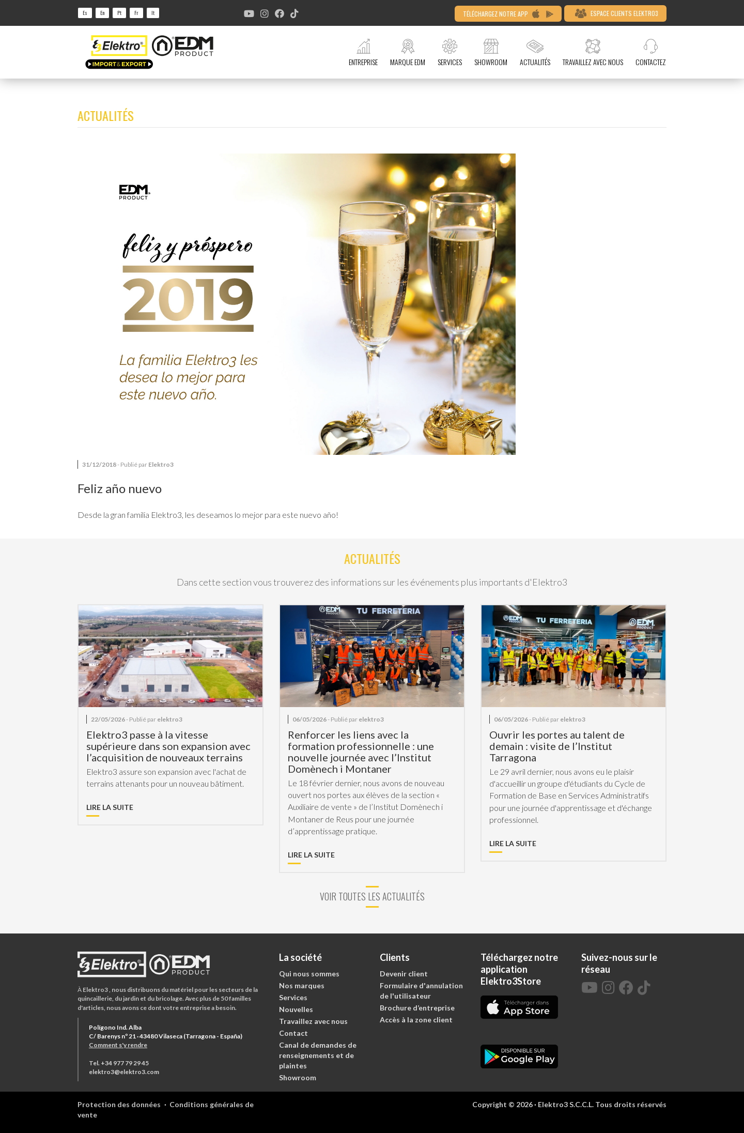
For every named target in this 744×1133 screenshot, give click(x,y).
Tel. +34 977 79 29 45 (119, 1063)
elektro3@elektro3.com (124, 1072)
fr (136, 13)
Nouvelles (296, 1009)
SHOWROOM (490, 52)
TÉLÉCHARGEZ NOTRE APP (508, 13)
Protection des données (119, 1104)
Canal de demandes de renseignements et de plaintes (318, 1055)
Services (293, 997)
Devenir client (404, 973)
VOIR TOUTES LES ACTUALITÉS (372, 897)
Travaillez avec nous (313, 1021)
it (152, 13)
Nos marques (301, 985)
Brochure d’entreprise (417, 1007)
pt (119, 13)
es (85, 13)
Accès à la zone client (416, 1019)
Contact (293, 1033)
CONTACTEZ (651, 52)
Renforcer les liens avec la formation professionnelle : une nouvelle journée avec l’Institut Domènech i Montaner (361, 751)
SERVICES (450, 52)
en (102, 13)
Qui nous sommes (309, 973)
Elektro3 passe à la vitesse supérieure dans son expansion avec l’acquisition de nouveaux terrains (168, 745)
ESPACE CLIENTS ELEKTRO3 (616, 13)
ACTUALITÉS (535, 52)
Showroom (297, 1077)
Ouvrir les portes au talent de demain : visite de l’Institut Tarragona (557, 745)
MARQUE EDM (407, 52)
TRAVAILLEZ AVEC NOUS (593, 52)
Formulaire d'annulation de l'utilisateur (421, 990)
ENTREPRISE (363, 52)
